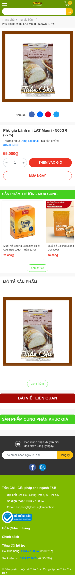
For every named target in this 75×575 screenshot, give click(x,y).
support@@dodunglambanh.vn (35, 507)
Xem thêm (37, 383)
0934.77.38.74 (35, 501)
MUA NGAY (37, 175)
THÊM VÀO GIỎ (50, 162)
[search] (69, 11)
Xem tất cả (37, 268)
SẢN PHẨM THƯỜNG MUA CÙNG (30, 194)
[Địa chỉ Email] (37, 455)
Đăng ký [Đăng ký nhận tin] (65, 455)
